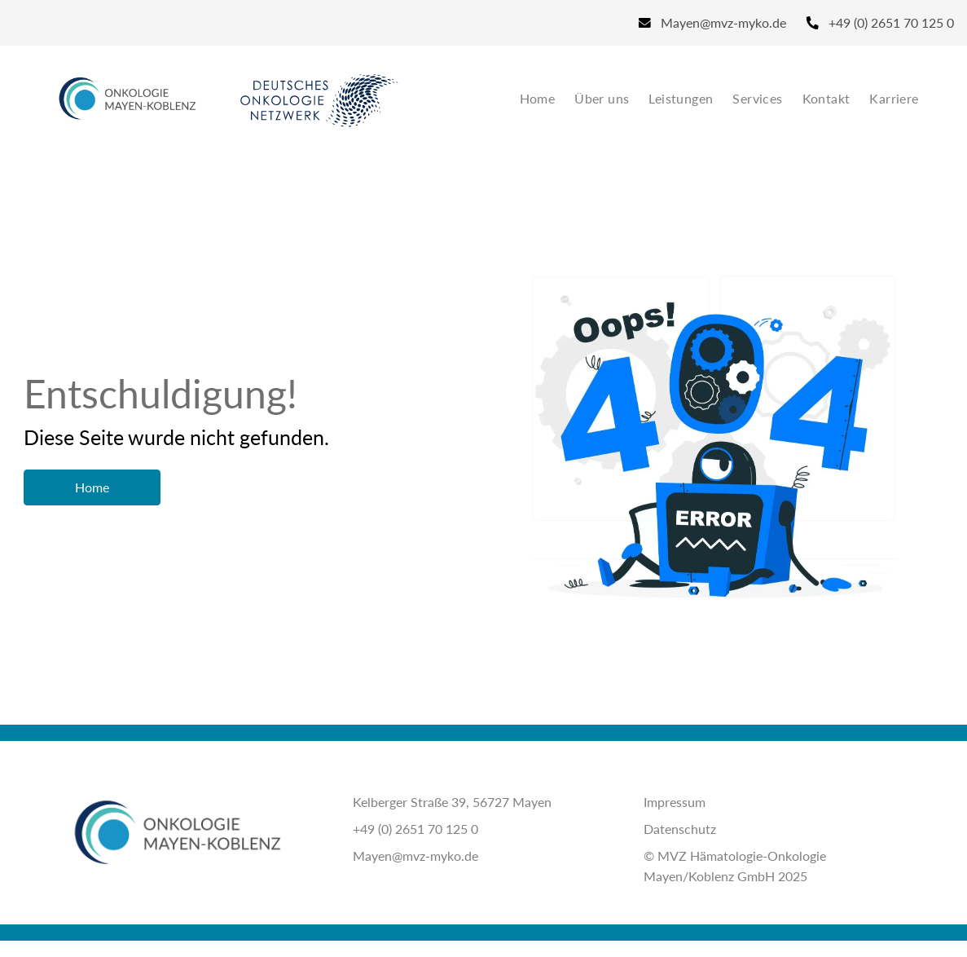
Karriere (893, 98)
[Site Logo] (127, 98)
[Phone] (875, 23)
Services (757, 98)
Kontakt (826, 98)
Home (538, 98)
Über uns (601, 98)
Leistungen (680, 98)
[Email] (712, 23)
